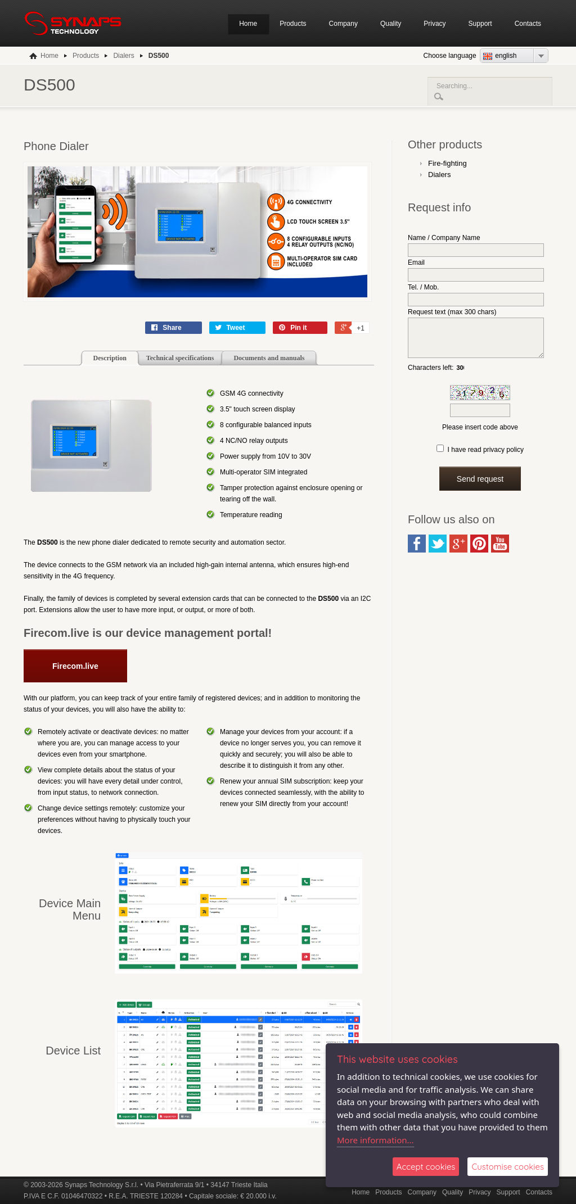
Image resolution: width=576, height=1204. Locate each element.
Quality (390, 24)
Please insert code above (480, 436)
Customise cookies (507, 1166)
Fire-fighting (447, 163)
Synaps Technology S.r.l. (101, 1185)
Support (480, 24)
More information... (375, 1140)
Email (416, 262)
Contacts (528, 24)
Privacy (435, 24)
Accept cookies (426, 1166)
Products (293, 24)
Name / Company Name (444, 238)
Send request (480, 487)
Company (343, 24)
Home (248, 24)
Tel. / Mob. (423, 287)
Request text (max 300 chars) (452, 312)
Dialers (439, 174)
